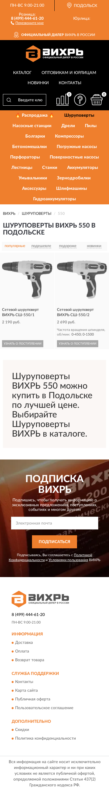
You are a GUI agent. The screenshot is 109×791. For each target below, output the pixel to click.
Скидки (22, 730)
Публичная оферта (32, 700)
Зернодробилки (74, 178)
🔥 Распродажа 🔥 (34, 115)
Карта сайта (26, 691)
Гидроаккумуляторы (54, 199)
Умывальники (33, 178)
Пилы (91, 126)
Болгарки (35, 136)
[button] (27, 22)
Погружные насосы (77, 147)
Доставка (24, 643)
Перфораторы (25, 157)
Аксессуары (34, 188)
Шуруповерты (79, 115)
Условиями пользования (68, 560)
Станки (49, 167)
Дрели (68, 126)
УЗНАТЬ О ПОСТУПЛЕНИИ (23, 343)
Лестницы (21, 167)
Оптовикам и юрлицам (69, 73)
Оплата (22, 651)
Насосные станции (31, 126)
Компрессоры (69, 136)
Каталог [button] (22, 73)
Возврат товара (29, 660)
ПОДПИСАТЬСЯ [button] (54, 542)
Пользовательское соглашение (44, 708)
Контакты (70, 83)
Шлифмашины (71, 188)
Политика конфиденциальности (45, 739)
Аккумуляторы (82, 167)
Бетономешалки (29, 147)
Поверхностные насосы (74, 157)
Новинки (38, 83)
